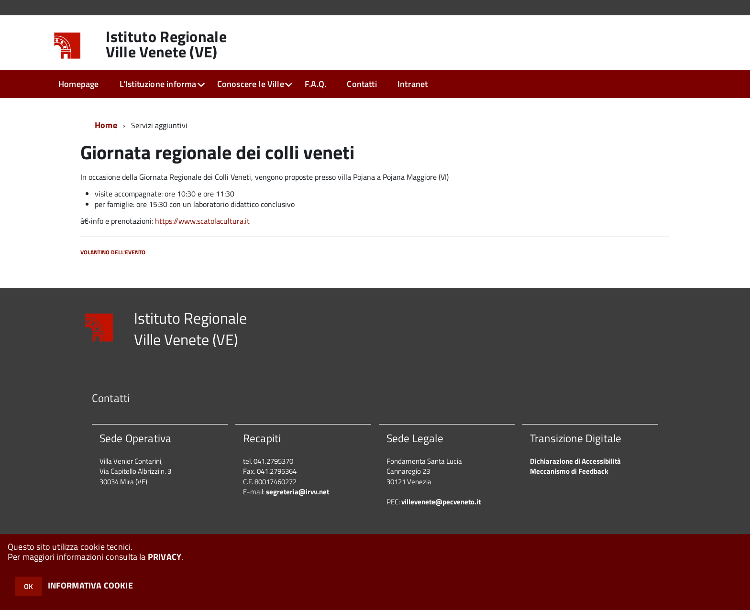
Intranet (412, 83)
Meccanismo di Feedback (569, 471)
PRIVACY (164, 556)
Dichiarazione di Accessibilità (575, 461)
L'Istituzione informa (158, 83)
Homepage (78, 83)
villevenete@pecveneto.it (441, 501)
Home (106, 125)
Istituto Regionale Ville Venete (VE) (166, 44)
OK (28, 586)
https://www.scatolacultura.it (202, 221)
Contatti (361, 83)
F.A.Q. (315, 83)
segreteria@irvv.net (297, 491)
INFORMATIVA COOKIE (90, 585)
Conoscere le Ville (250, 83)
